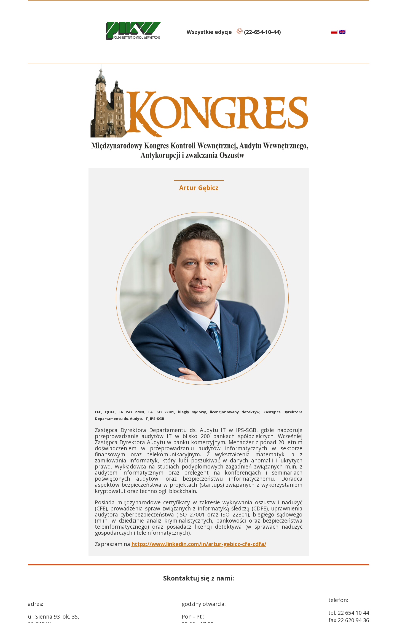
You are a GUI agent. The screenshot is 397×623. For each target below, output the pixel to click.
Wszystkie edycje (210, 32)
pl (328, 31)
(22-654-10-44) (259, 32)
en (348, 31)
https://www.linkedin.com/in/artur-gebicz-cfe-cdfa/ (199, 544)
